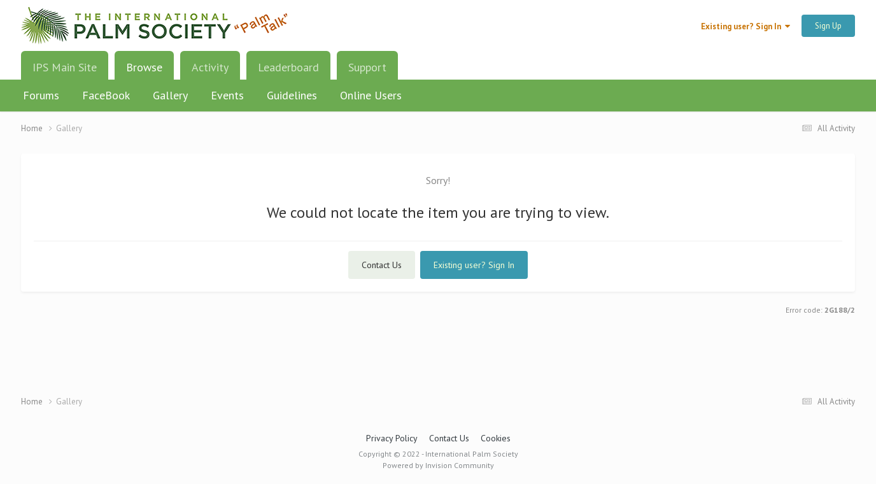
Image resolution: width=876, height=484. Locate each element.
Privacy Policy (392, 438)
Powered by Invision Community (438, 465)
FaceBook (106, 95)
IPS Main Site (64, 67)
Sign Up (828, 25)
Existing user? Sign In (745, 26)
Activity (210, 67)
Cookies (496, 438)
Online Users (371, 95)
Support (367, 67)
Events (227, 95)
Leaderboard (288, 67)
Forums (41, 95)
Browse (144, 72)
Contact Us (382, 265)
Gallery (170, 95)
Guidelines (292, 95)
